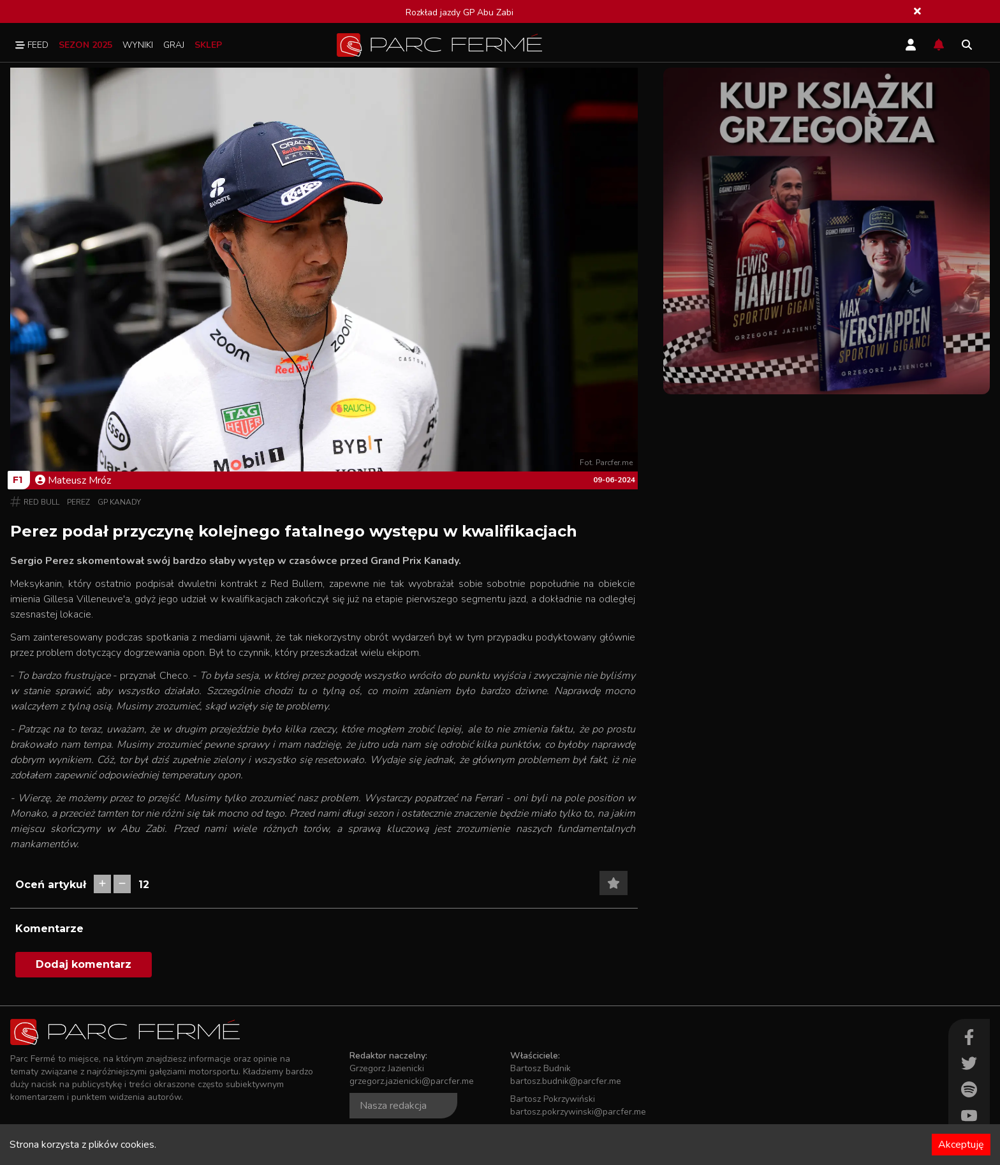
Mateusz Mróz (73, 480)
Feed (31, 45)
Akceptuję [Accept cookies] (961, 1145)
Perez (78, 502)
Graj (173, 45)
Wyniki (137, 45)
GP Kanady (119, 502)
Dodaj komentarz (83, 964)
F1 (17, 480)
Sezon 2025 (85, 45)
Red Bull (41, 502)
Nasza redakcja (393, 1106)
